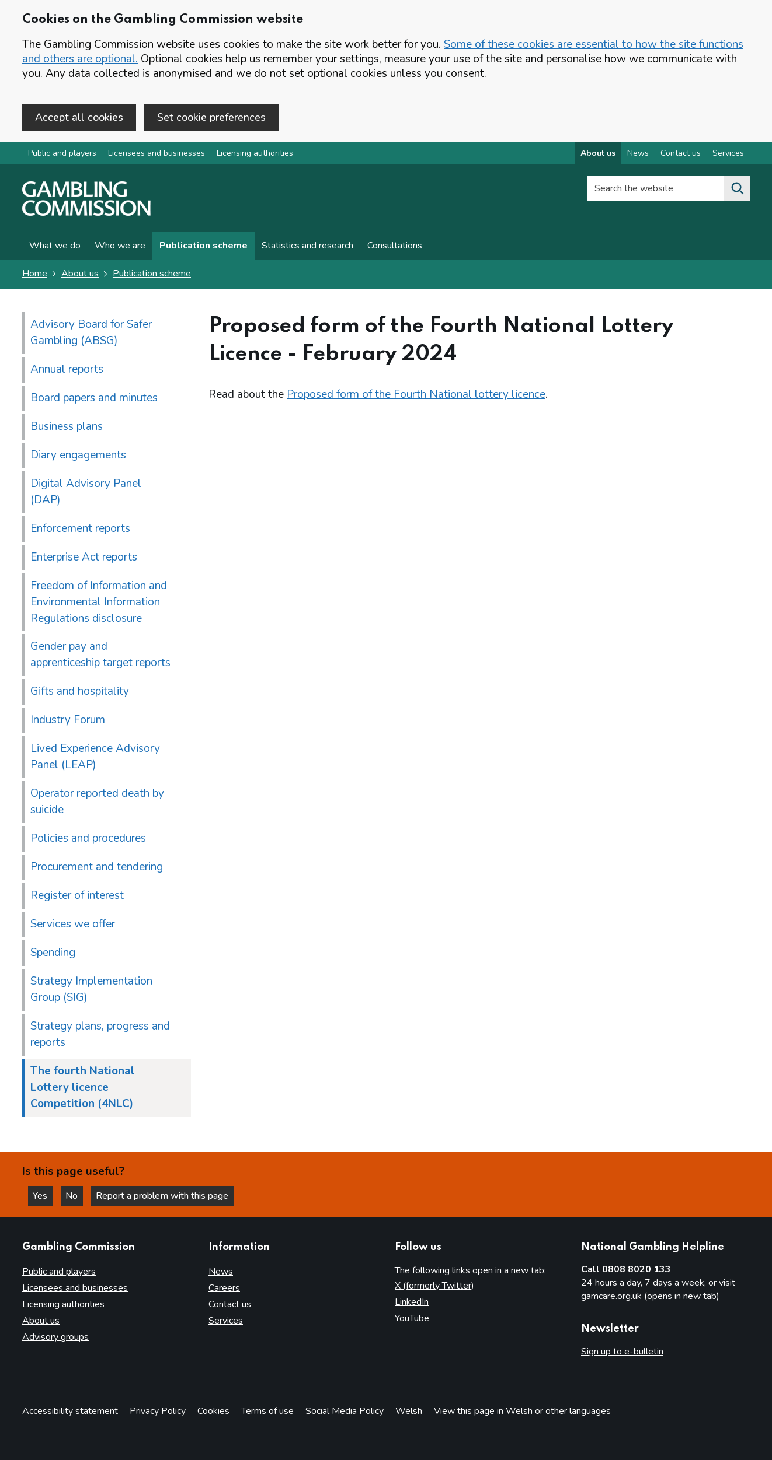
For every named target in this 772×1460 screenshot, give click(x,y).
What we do (55, 246)
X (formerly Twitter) (434, 1285)
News (220, 1271)
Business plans (66, 426)
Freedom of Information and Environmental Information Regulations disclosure (98, 602)
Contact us (229, 1304)
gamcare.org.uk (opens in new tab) (650, 1296)
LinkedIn (412, 1302)
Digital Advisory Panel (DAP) (85, 491)
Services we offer (72, 924)
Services (225, 1320)
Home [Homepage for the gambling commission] (34, 274)
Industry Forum (67, 720)
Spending (52, 953)
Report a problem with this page (164, 1195)
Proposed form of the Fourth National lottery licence (416, 394)
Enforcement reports (80, 528)
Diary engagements (78, 455)
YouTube (412, 1318)
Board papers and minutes (94, 397)
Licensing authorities (255, 153)
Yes (43, 1195)
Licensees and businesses (156, 153)
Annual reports (66, 369)
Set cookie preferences (211, 117)
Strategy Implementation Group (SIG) (91, 990)
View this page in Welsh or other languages (522, 1411)
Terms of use (267, 1411)
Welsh (408, 1411)
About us (80, 274)
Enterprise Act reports (83, 557)
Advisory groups (55, 1337)
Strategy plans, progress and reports (100, 1035)
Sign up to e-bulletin (622, 1352)
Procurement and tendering (96, 867)
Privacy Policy (158, 1411)
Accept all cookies (79, 117)
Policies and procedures (88, 838)
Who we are (120, 246)
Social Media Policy (344, 1411)
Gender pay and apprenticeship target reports (100, 655)
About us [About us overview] (597, 153)
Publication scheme (203, 246)
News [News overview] (638, 153)
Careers (224, 1288)
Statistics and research (307, 246)
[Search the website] (737, 189)
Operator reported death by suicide (97, 802)
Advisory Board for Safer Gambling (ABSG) (91, 332)
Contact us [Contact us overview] (680, 153)
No (75, 1195)
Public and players (62, 153)
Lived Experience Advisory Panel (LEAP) (95, 757)
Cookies (213, 1411)
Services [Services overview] (728, 153)
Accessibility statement (70, 1411)
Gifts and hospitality (79, 691)
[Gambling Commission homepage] (86, 213)
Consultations (394, 246)
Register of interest (77, 896)
